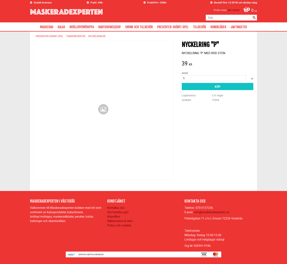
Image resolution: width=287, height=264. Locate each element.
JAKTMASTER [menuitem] (239, 27)
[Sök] (254, 17)
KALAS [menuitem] (61, 27)
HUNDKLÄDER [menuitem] (218, 27)
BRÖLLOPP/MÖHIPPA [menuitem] (82, 27)
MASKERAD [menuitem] (46, 27)
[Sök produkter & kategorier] (231, 18)
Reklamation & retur (120, 221)
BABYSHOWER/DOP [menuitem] (109, 27)
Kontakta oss (115, 208)
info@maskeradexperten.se (211, 212)
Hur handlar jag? (118, 212)
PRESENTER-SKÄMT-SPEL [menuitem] (173, 27)
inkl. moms (233, 10)
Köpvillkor (113, 216)
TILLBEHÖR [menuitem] (199, 27)
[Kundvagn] (249, 11)
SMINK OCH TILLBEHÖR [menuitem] (139, 27)
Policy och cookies (119, 225)
